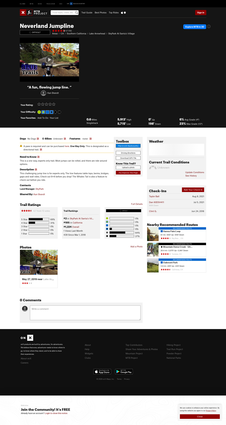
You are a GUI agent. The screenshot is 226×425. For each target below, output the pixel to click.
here (67, 146)
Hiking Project (173, 345)
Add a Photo (136, 246)
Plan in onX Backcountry (128, 146)
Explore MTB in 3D (194, 26)
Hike (40, 4)
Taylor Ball (154, 196)
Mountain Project (134, 353)
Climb (22, 4)
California (77, 222)
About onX (26, 358)
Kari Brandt (53, 92)
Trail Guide (86, 12)
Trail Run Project (175, 349)
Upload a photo (128, 167)
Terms (119, 379)
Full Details (137, 204)
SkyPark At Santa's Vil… (82, 218)
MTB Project (132, 357)
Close (200, 416)
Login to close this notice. (56, 413)
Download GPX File (128, 158)
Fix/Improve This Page (128, 172)
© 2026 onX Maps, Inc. (105, 379)
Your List (54, 117)
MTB (31, 4)
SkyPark (40, 188)
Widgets (89, 353)
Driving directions (128, 153)
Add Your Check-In (193, 189)
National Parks (174, 357)
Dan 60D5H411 (156, 202)
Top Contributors (134, 345)
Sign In (200, 12)
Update (194, 172)
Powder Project (174, 353)
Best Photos (100, 12)
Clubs (88, 357)
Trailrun (50, 4)
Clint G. (153, 211)
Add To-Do (42, 117)
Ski (61, 4)
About (88, 345)
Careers (24, 362)
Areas (55, 33)
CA (62, 33)
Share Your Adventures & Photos (142, 349)
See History (191, 175)
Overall (75, 226)
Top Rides (114, 12)
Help (87, 349)
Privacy (127, 379)
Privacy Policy (211, 411)
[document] (200, 413)
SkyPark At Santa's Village (121, 33)
